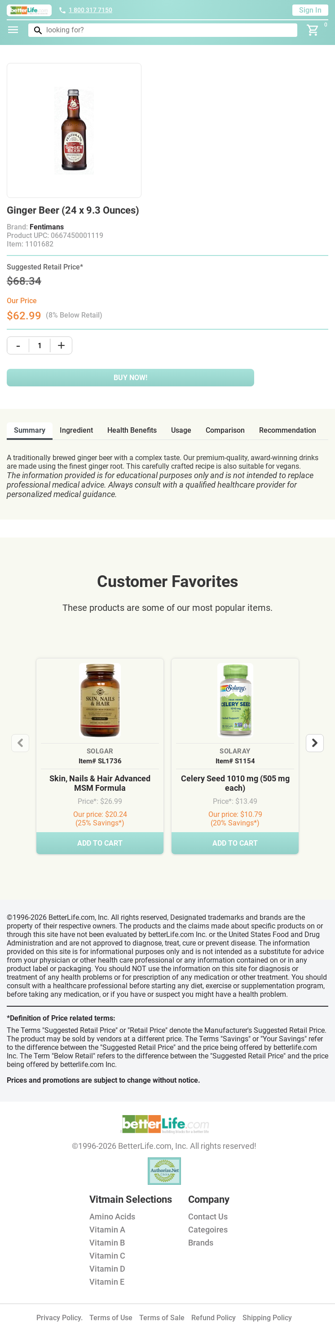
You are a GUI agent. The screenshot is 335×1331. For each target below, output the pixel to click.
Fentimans (47, 227)
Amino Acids (112, 1216)
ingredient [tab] (76, 430)
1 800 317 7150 (85, 9)
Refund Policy (213, 1317)
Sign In (310, 10)
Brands (200, 1242)
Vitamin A (107, 1229)
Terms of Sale (162, 1317)
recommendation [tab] (287, 430)
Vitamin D (107, 1268)
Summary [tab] (29, 430)
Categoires (208, 1229)
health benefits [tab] (132, 430)
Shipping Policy (267, 1317)
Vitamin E (106, 1281)
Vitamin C (107, 1255)
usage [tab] (181, 430)
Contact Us (208, 1216)
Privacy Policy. (59, 1317)
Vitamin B (107, 1242)
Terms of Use (110, 1317)
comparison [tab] (225, 430)
